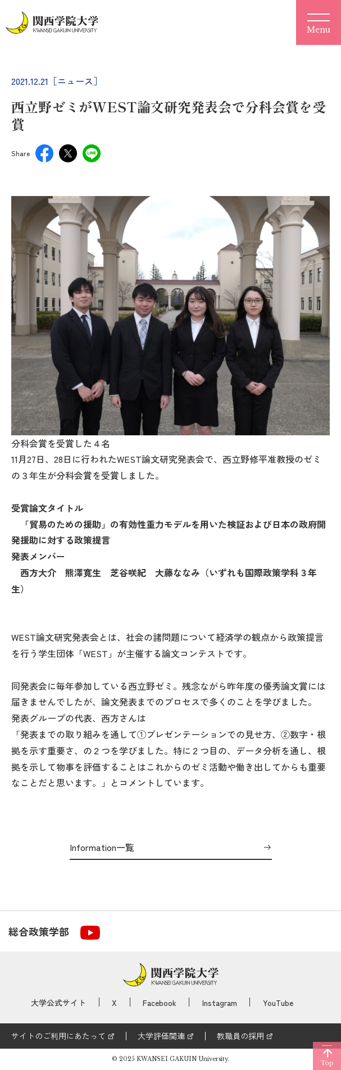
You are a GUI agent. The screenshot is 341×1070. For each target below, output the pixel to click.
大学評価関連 (161, 1035)
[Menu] (318, 22)
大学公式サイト (58, 1002)
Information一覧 (102, 847)
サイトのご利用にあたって (58, 1035)
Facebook (159, 1002)
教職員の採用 (240, 1035)
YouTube (278, 1002)
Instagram (219, 1002)
